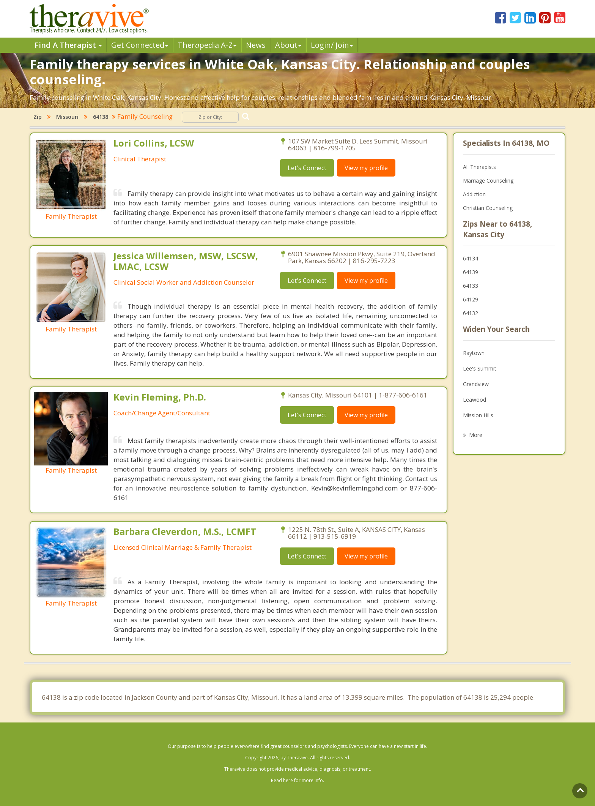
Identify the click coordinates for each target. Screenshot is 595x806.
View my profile (366, 168)
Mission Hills (478, 415)
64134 (470, 258)
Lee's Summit (479, 368)
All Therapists (479, 166)
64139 (470, 272)
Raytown (474, 352)
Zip (37, 116)
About (288, 45)
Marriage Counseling (488, 180)
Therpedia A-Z (207, 45)
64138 (100, 116)
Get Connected (139, 45)
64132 (470, 313)
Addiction (474, 194)
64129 (470, 299)
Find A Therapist (68, 45)
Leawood (474, 399)
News (256, 45)
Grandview (476, 384)
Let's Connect (307, 168)
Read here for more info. (297, 780)
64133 (470, 285)
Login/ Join (332, 45)
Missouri (67, 116)
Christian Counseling (488, 207)
